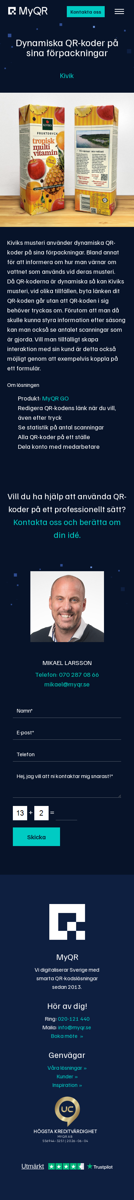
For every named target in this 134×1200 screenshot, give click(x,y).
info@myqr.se (74, 1027)
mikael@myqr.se (67, 684)
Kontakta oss (85, 12)
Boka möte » (67, 1035)
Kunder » (67, 1076)
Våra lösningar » (67, 1067)
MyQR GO (55, 398)
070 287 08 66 (79, 674)
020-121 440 (74, 1018)
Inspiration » (67, 1084)
